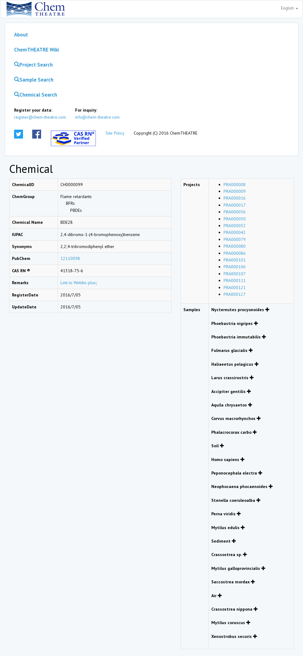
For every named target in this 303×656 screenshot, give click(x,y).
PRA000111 (235, 280)
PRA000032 (235, 225)
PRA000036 (235, 212)
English (289, 8)
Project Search (33, 64)
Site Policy (115, 133)
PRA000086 (235, 253)
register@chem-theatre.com (40, 117)
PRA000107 (235, 274)
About (21, 34)
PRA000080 (235, 246)
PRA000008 (235, 184)
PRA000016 (235, 198)
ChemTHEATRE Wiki (36, 49)
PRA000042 (235, 232)
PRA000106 (235, 266)
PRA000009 (235, 191)
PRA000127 (235, 294)
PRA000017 (235, 205)
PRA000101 (235, 260)
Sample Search (33, 79)
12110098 (70, 258)
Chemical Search (35, 94)
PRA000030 (235, 219)
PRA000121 (235, 287)
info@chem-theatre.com (97, 117)
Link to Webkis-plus (78, 282)
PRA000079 (235, 239)
